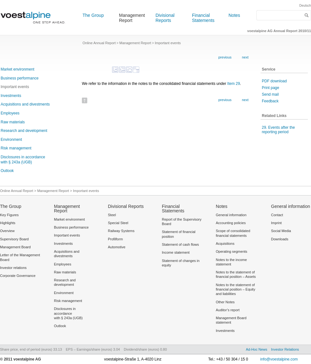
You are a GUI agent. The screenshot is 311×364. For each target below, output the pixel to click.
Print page (270, 88)
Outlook (7, 170)
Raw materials (13, 122)
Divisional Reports (165, 18)
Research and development (24, 130)
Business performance (19, 78)
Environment (11, 139)
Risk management (16, 148)
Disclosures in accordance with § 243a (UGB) (23, 159)
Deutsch (305, 5)
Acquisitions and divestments (25, 104)
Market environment (17, 69)
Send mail (270, 94)
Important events (15, 87)
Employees (10, 113)
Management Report (132, 18)
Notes (234, 15)
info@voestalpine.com (279, 359)
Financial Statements (203, 18)
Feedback (270, 101)
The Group (93, 15)
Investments (11, 95)
